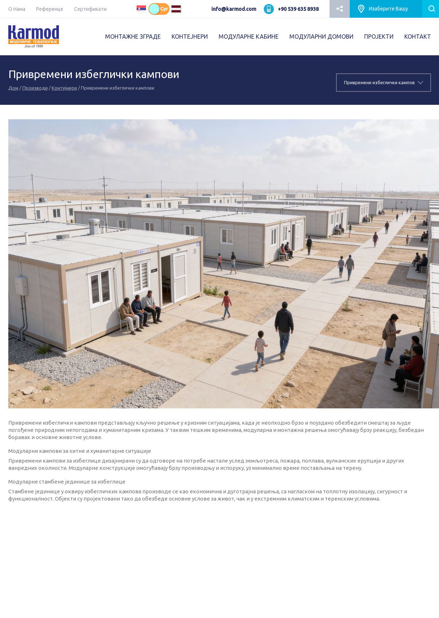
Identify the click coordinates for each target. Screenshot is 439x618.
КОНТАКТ (417, 36)
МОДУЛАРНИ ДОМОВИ (321, 36)
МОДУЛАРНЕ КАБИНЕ (249, 36)
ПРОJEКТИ (378, 36)
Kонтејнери (64, 87)
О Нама (16, 9)
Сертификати (90, 9)
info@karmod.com (233, 9)
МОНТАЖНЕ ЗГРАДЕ (133, 36)
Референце (49, 9)
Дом (13, 87)
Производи (35, 87)
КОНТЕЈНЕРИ (190, 36)
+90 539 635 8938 (298, 9)
